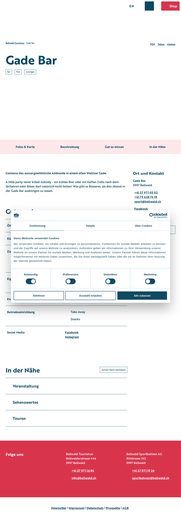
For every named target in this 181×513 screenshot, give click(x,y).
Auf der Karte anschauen (113, 369)
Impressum (76, 508)
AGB (125, 508)
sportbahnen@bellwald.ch (150, 478)
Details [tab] (90, 225)
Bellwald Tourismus (15, 43)
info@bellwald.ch (84, 478)
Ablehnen (39, 295)
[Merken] (171, 43)
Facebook (71, 332)
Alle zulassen (142, 295)
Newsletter (58, 508)
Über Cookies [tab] (143, 225)
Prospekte (113, 508)
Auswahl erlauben (90, 295)
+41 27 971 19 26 (143, 470)
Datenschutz (95, 508)
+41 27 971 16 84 (83, 470)
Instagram (72, 337)
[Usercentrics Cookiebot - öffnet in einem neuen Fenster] (151, 215)
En (131, 6)
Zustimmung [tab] (38, 225)
